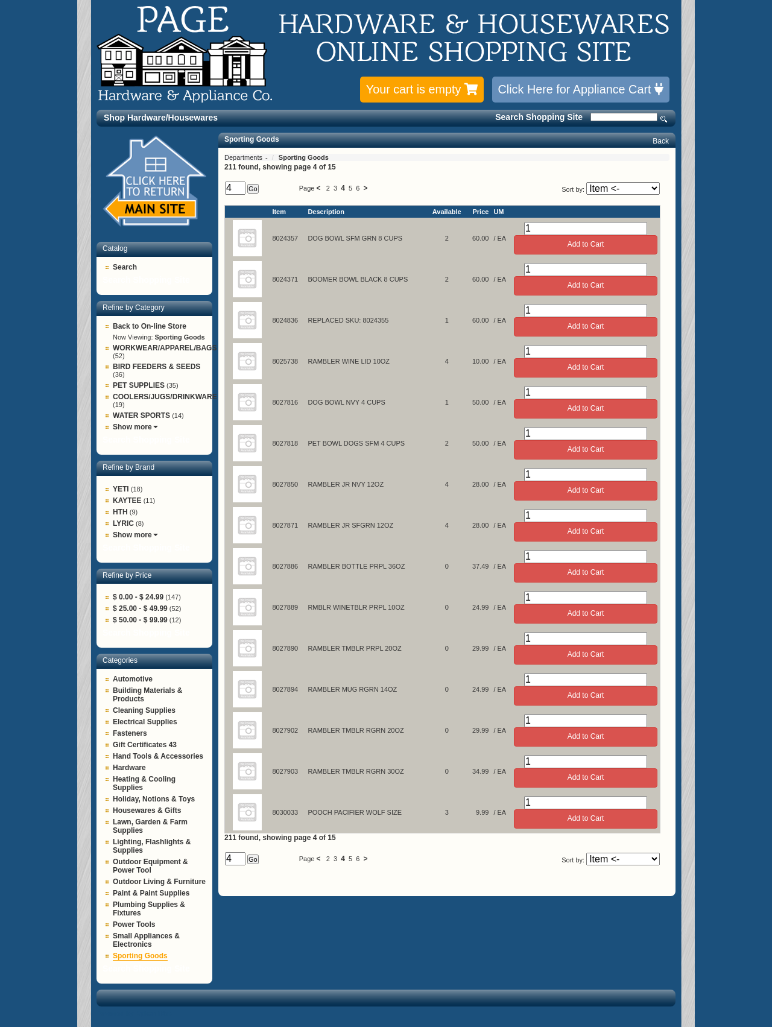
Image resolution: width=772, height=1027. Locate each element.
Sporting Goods (140, 956)
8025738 (285, 361)
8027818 (285, 443)
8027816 (285, 402)
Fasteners (130, 733)
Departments (244, 157)
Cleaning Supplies (144, 710)
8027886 (285, 566)
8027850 (285, 484)
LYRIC (123, 523)
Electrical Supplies (145, 722)
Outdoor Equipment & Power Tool (150, 866)
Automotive (133, 679)
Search (664, 119)
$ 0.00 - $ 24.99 (138, 597)
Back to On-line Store (149, 326)
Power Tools (134, 924)
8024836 (285, 320)
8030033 (285, 812)
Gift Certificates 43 (145, 745)
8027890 (285, 648)
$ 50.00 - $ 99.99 (140, 620)
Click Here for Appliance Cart (580, 89)
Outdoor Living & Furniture (159, 881)
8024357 (285, 238)
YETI (121, 489)
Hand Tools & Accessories (158, 756)
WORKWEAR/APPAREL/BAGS (165, 348)
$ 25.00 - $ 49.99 (140, 608)
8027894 (285, 689)
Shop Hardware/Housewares (161, 117)
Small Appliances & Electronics (146, 940)
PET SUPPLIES (139, 385)
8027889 (285, 607)
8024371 (285, 279)
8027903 (285, 771)
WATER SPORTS (141, 415)
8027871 (285, 525)
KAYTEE (127, 500)
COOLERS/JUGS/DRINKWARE (165, 397)
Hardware (129, 767)
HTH (120, 512)
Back (661, 141)
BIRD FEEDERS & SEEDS (156, 366)
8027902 (285, 730)
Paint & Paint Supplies (151, 893)
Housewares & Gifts (147, 810)
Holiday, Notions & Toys (154, 799)
